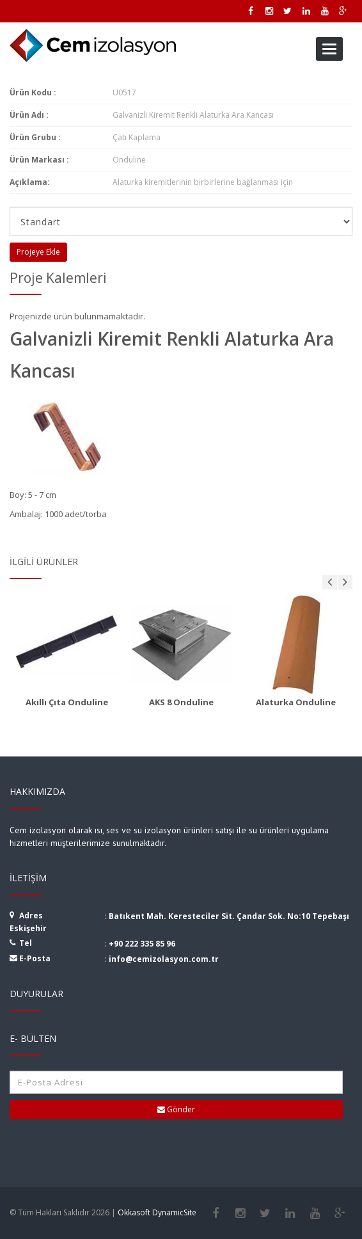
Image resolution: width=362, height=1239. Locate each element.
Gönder (176, 1109)
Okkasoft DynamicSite (157, 1212)
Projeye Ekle (38, 251)
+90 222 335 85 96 (142, 943)
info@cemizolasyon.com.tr (164, 959)
